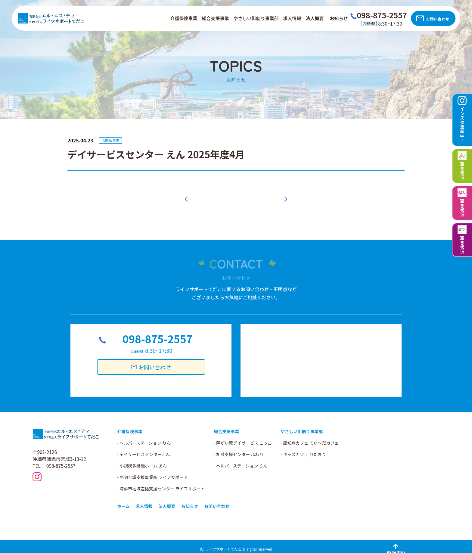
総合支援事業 (215, 18)
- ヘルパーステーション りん (144, 438)
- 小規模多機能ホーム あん (142, 461)
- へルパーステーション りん (240, 461)
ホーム (123, 501)
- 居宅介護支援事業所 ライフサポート (152, 472)
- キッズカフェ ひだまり (303, 449)
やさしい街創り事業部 (256, 18)
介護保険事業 (183, 18)
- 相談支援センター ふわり (238, 449)
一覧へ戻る (236, 197)
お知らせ (339, 18)
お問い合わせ (437, 19)
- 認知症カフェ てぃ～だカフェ (310, 438)
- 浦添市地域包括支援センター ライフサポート (161, 484)
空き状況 (462, 170)
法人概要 (315, 18)
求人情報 (292, 18)
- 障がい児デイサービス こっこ (243, 438)
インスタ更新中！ (462, 124)
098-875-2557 (158, 335)
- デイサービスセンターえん (143, 449)
